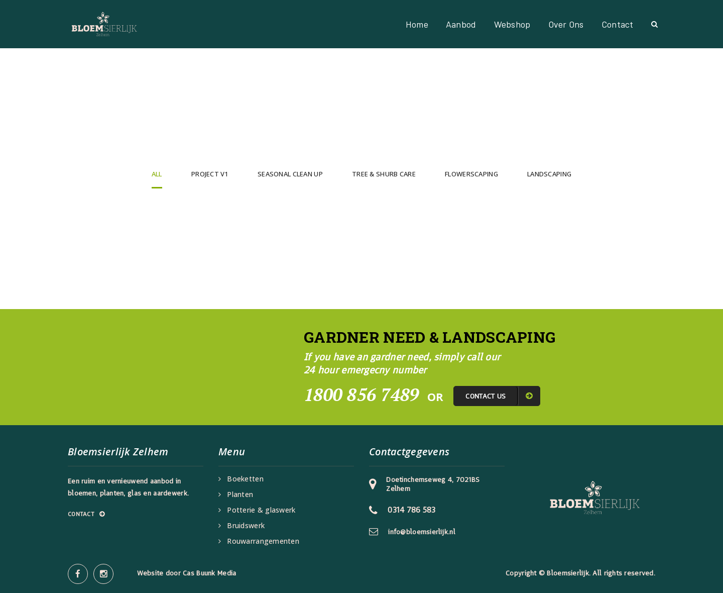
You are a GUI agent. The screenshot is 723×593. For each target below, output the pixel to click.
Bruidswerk (246, 526)
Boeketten (245, 479)
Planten (240, 494)
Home (417, 24)
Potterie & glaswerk (261, 510)
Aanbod (461, 24)
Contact (617, 24)
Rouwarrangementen (263, 541)
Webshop (512, 24)
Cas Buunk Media (209, 572)
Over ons (566, 24)
